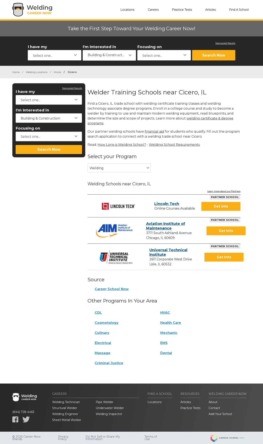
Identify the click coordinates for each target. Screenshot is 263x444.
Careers (153, 10)
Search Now (213, 55)
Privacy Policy (63, 437)
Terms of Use (150, 437)
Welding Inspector (109, 414)
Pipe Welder (104, 402)
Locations (127, 10)
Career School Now (112, 289)
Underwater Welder (110, 408)
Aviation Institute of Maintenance (165, 226)
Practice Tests (182, 10)
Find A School (239, 10)
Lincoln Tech (166, 204)
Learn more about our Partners (223, 191)
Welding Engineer (65, 414)
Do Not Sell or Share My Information (102, 437)
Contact (214, 408)
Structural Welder (64, 408)
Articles (210, 10)
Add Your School (220, 414)
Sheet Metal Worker (66, 420)
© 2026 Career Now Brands (26, 437)
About (213, 402)
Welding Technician (66, 402)
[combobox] (54, 55)
